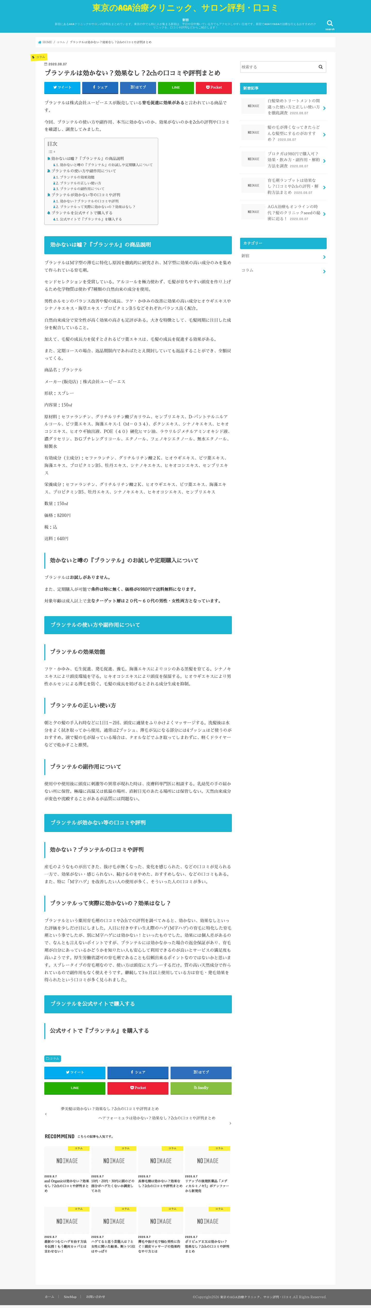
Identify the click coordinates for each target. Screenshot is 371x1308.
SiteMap (70, 1299)
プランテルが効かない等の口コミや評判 (85, 195)
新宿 (185, 24)
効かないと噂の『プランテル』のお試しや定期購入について (106, 165)
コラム (54, 1058)
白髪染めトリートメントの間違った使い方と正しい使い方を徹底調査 (281, 106)
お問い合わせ (95, 1299)
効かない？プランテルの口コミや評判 (89, 201)
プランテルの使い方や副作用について (83, 171)
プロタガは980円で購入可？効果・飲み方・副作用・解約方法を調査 (281, 156)
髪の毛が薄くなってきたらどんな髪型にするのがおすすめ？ (281, 131)
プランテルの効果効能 (77, 177)
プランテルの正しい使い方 (80, 183)
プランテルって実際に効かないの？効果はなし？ (98, 207)
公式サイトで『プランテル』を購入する (91, 219)
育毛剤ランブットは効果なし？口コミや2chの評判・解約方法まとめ (281, 181)
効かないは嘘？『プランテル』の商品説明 (87, 158)
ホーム (49, 1299)
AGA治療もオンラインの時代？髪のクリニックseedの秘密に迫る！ (281, 206)
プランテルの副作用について (82, 189)
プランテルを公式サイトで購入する (82, 213)
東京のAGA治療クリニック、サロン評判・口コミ (185, 8)
